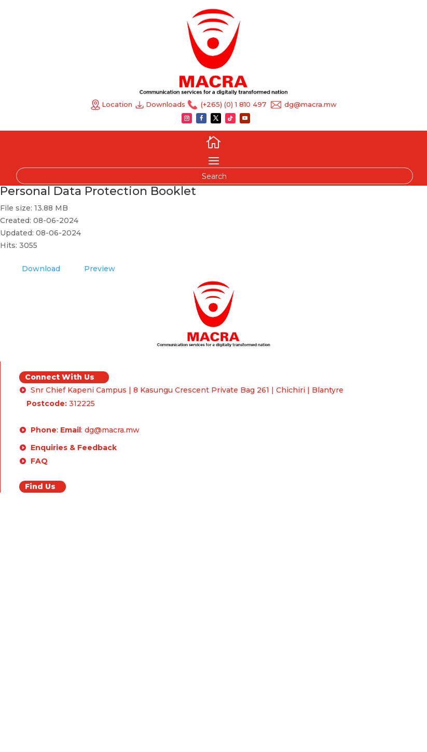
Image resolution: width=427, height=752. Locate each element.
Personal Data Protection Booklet (98, 191)
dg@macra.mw (309, 104)
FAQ (39, 461)
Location (111, 104)
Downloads (166, 104)
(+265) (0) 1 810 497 (232, 104)
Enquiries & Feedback (74, 447)
